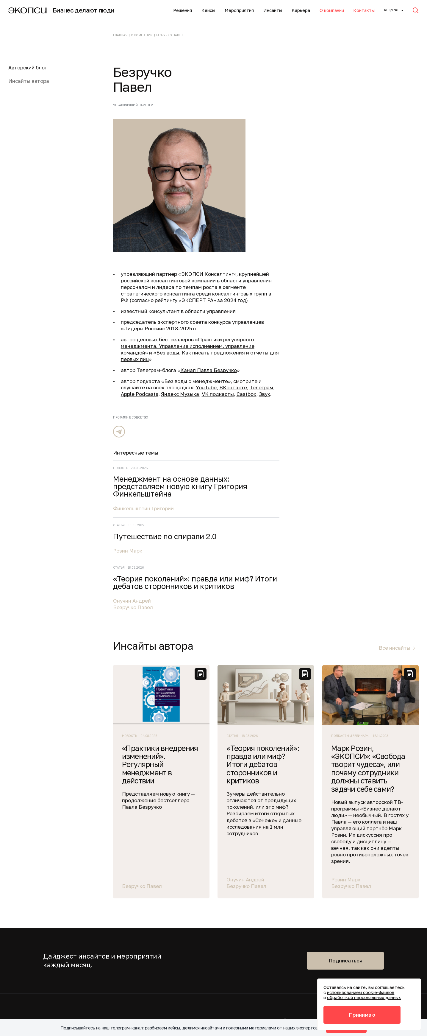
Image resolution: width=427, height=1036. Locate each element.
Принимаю (362, 1015)
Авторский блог (27, 68)
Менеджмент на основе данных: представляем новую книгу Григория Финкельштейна (363, 140)
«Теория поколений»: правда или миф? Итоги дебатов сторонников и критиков (363, 254)
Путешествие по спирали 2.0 (366, 197)
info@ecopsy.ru (146, 946)
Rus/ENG (391, 10)
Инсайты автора (28, 81)
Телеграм (261, 387)
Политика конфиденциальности (167, 959)
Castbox (246, 394)
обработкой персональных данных (364, 997)
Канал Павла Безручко (208, 370)
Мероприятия (239, 10)
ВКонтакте (233, 387)
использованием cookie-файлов (360, 992)
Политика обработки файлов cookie (172, 998)
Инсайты (272, 10)
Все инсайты (394, 429)
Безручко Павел (341, 286)
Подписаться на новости (301, 832)
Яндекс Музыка (180, 394)
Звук (264, 394)
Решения (182, 10)
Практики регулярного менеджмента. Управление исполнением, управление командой (187, 346)
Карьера (301, 10)
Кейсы (208, 10)
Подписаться (345, 741)
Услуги (51, 801)
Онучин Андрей (340, 279)
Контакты (364, 10)
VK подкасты (218, 394)
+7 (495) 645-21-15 (149, 928)
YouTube (206, 387)
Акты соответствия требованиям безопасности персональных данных (169, 981)
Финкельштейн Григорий (351, 165)
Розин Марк (335, 215)
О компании (332, 10)
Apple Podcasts (139, 394)
